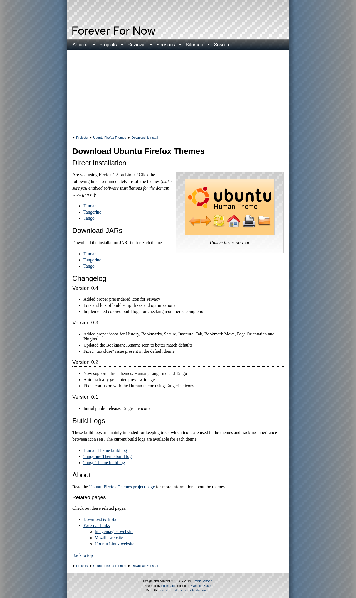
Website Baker (201, 585)
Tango (89, 218)
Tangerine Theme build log (107, 456)
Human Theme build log (105, 450)
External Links (96, 525)
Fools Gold (169, 585)
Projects (82, 137)
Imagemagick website (114, 531)
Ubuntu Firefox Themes (109, 137)
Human (90, 206)
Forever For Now (101, 30)
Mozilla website (109, 537)
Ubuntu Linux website (114, 543)
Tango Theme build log (104, 462)
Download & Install (145, 137)
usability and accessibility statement (184, 590)
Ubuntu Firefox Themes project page (122, 486)
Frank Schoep (202, 581)
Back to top (82, 555)
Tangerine (92, 212)
